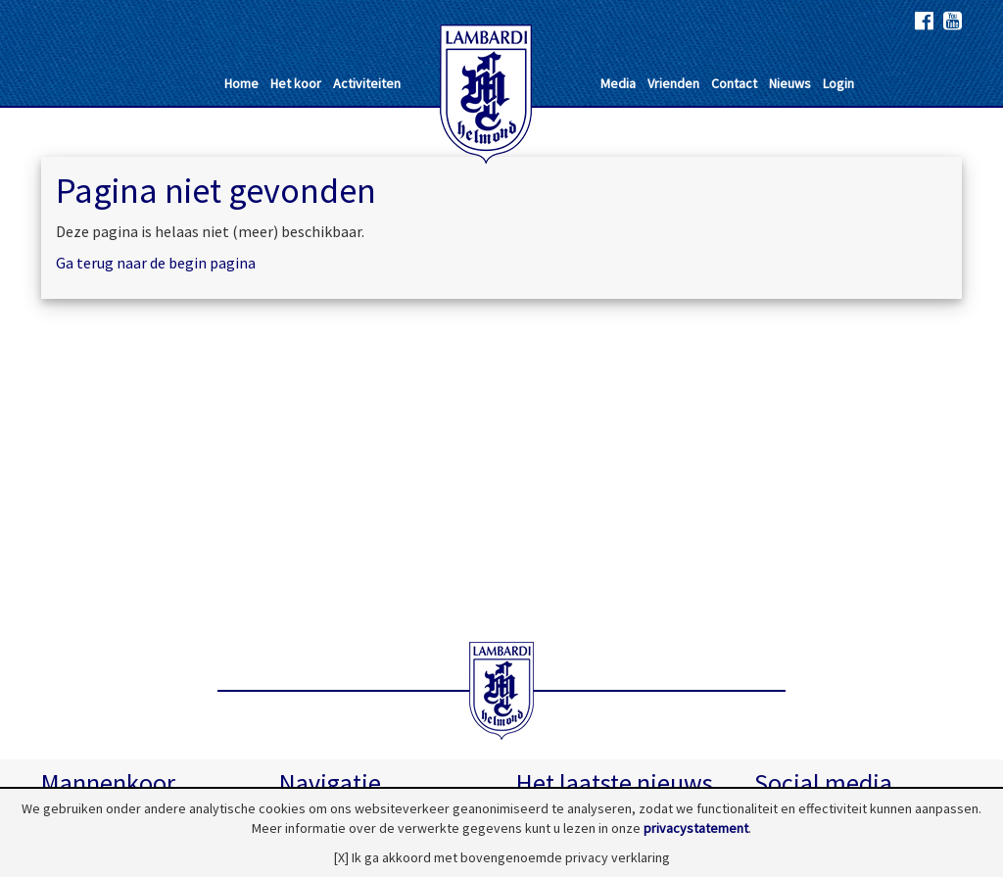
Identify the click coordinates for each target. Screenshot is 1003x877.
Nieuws (790, 83)
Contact (734, 83)
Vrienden (673, 83)
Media (618, 83)
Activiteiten (367, 83)
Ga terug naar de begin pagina (156, 262)
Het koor (295, 83)
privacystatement (696, 828)
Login (838, 83)
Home (241, 83)
